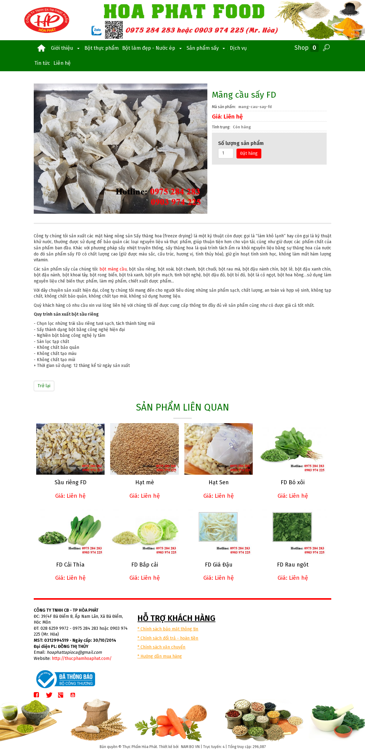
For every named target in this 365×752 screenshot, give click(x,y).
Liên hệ (62, 63)
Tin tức (42, 63)
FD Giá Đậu (218, 564)
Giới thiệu (66, 48)
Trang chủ (41, 48)
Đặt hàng (249, 153)
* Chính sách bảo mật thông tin (167, 628)
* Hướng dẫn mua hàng (159, 656)
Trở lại (44, 385)
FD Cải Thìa (70, 564)
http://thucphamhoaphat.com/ (82, 658)
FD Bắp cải (144, 564)
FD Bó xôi (292, 482)
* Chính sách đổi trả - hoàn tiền (167, 638)
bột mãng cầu (113, 269)
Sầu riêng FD (70, 482)
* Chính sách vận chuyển (161, 646)
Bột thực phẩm (101, 48)
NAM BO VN (190, 746)
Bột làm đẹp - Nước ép (152, 48)
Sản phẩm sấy (206, 48)
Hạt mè (144, 482)
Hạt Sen (218, 482)
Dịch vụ (238, 48)
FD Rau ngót (291, 564)
